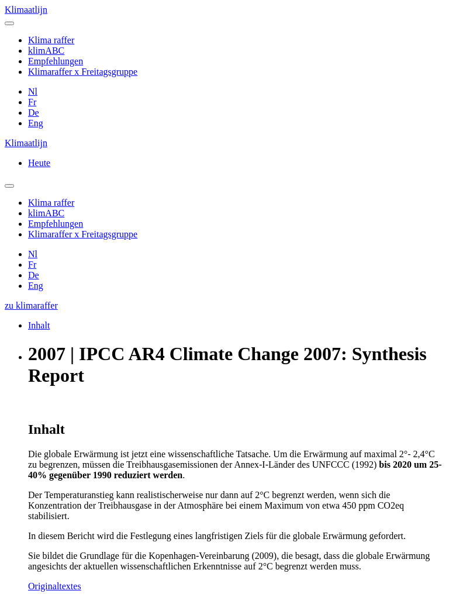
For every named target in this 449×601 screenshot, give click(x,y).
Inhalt (39, 325)
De (33, 113)
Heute (39, 163)
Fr (32, 102)
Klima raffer (51, 40)
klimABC (46, 51)
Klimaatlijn (26, 10)
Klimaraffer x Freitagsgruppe (82, 72)
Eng (35, 123)
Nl (32, 91)
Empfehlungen (55, 61)
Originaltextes (54, 586)
